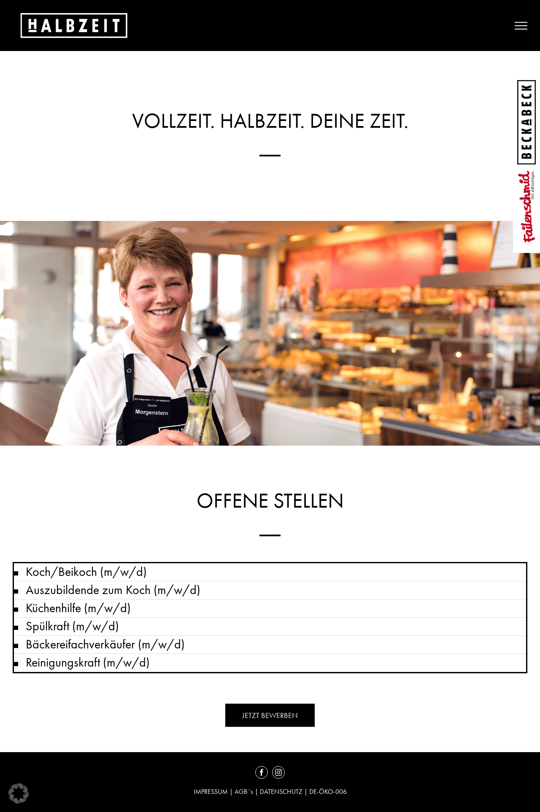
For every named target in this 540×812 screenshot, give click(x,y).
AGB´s (244, 791)
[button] (270, 572)
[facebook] (261, 772)
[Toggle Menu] (521, 26)
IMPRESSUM (212, 791)
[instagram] (278, 772)
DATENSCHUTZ (281, 791)
